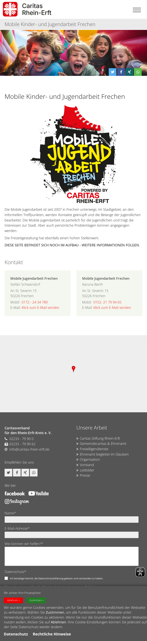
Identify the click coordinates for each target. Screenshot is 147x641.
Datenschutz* (15, 571)
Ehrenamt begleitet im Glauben (102, 454)
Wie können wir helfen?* (24, 543)
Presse (83, 475)
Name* (10, 513)
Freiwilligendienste (92, 449)
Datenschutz (16, 634)
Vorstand (85, 465)
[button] (112, 72)
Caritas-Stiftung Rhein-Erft (98, 438)
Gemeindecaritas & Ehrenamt (101, 443)
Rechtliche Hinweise (52, 634)
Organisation (88, 459)
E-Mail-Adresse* (17, 528)
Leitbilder (85, 470)
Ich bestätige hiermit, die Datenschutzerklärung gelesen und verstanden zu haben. (56, 578)
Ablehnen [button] (12, 600)
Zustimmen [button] (35, 600)
